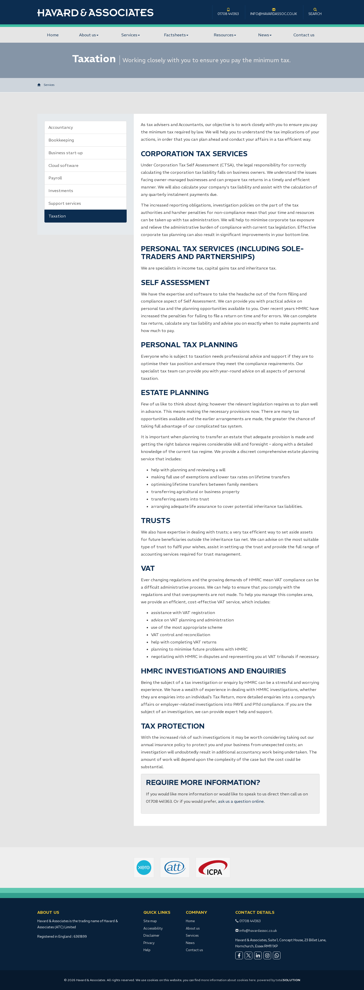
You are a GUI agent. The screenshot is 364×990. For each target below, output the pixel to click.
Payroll (55, 177)
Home (53, 34)
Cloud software (63, 165)
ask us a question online (241, 801)
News (265, 34)
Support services (64, 203)
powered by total (278, 980)
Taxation (57, 215)
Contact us (304, 34)
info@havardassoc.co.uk (273, 12)
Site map (150, 921)
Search (315, 12)
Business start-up (65, 152)
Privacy (149, 943)
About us (88, 34)
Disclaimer (151, 935)
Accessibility (153, 928)
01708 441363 (228, 12)
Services (130, 34)
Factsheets (176, 34)
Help (147, 950)
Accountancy (60, 127)
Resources (225, 34)
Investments (60, 190)
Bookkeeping (61, 140)
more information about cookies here (228, 980)
